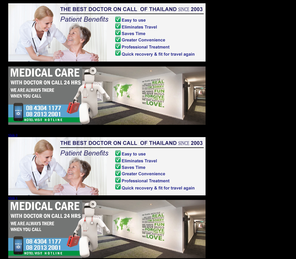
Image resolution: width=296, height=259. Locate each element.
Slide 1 (12, 198)
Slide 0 (12, 135)
